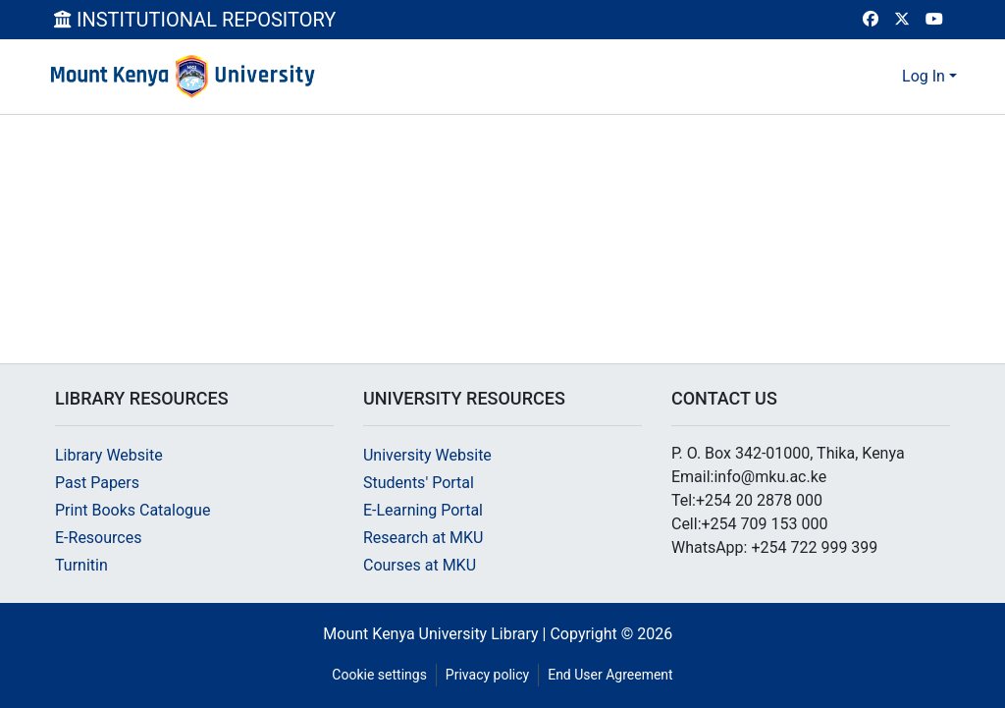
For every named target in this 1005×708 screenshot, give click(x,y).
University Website (427, 455)
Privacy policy (487, 674)
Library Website (109, 455)
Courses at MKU (419, 565)
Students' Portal (418, 482)
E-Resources (98, 537)
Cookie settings (379, 674)
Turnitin (81, 565)
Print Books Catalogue (132, 510)
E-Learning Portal (423, 510)
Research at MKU (423, 537)
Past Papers (97, 482)
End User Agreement (610, 674)
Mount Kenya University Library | (436, 634)
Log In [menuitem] (923, 76)
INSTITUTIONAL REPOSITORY (195, 19)
